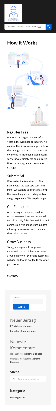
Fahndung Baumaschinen (23, 331)
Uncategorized (17, 397)
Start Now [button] (12, 275)
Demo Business (34, 353)
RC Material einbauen (21, 326)
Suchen (16, 297)
